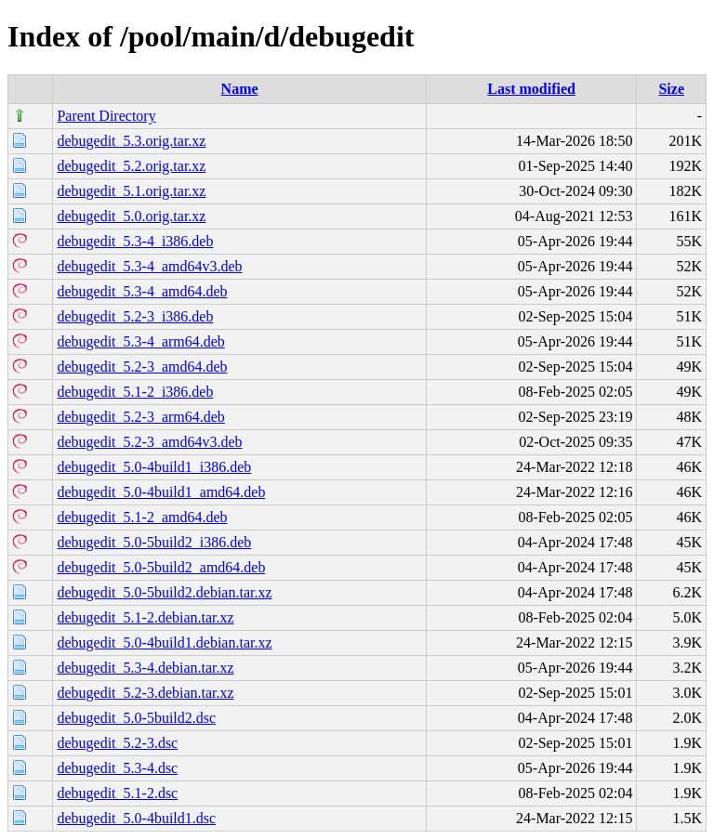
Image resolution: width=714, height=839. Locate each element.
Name (239, 89)
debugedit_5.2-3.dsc (117, 743)
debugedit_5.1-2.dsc (117, 793)
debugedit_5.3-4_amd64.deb (142, 291)
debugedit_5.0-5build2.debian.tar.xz (164, 592)
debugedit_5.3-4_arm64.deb (140, 341)
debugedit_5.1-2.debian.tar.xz (145, 617)
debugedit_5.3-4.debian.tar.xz (145, 667)
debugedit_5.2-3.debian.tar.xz (145, 693)
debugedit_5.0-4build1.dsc (136, 818)
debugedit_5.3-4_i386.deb (135, 241)
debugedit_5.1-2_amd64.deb (142, 517)
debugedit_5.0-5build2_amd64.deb (161, 567)
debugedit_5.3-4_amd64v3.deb (149, 266)
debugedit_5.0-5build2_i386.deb (154, 542)
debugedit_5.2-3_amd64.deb (142, 366)
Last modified (531, 89)
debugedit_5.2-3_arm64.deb (140, 417)
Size (671, 89)
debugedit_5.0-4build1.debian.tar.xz (164, 642)
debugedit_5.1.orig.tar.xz (131, 191)
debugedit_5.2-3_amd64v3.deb (149, 442)
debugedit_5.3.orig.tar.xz (131, 141)
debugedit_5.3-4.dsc (117, 768)
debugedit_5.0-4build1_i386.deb (154, 467)
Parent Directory (106, 116)
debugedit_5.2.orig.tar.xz (131, 166)
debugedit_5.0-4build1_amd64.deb (161, 492)
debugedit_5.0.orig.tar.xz (131, 216)
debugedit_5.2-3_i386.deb (135, 316)
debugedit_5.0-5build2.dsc (136, 718)
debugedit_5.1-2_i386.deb (135, 392)
